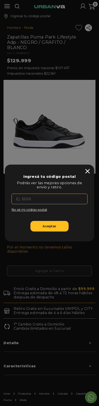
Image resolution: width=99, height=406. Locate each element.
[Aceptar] (49, 226)
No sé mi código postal (29, 210)
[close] (87, 171)
